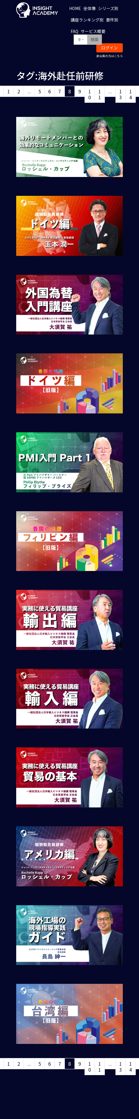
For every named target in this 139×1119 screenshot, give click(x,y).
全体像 (89, 8)
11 (99, 94)
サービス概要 (93, 31)
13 (120, 94)
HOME (75, 8)
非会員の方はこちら (109, 56)
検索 (94, 39)
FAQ (74, 31)
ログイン (109, 48)
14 (130, 94)
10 (89, 94)
